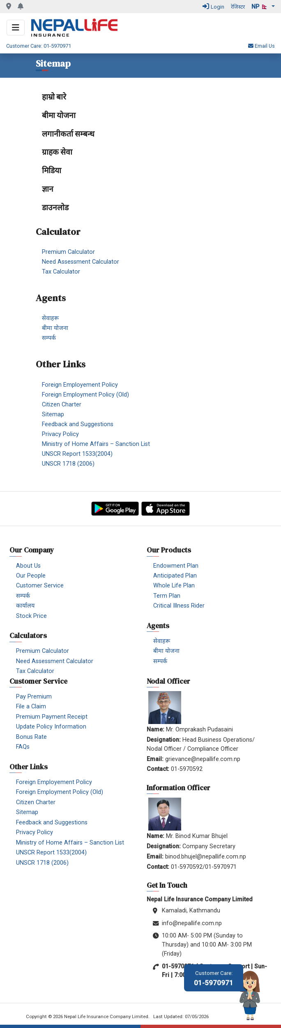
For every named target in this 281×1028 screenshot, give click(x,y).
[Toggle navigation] (16, 27)
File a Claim (31, 706)
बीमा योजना (59, 115)
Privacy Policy (60, 433)
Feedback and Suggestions (77, 423)
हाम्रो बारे (54, 96)
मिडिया (51, 170)
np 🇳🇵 (260, 6)
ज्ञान (47, 188)
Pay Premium (34, 696)
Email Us (261, 46)
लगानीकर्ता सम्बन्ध (68, 133)
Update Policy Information (51, 726)
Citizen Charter (61, 404)
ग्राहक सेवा (57, 151)
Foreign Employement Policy (80, 384)
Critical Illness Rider (179, 605)
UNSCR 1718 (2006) (68, 463)
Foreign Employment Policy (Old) (85, 394)
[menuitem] (143, 97)
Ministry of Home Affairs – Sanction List (96, 443)
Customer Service (40, 585)
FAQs (23, 746)
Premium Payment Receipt (52, 716)
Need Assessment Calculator (80, 261)
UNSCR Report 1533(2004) (77, 453)
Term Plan (166, 595)
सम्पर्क (49, 337)
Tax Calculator (61, 271)
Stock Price (31, 616)
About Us (28, 565)
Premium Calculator (68, 251)
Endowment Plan (175, 565)
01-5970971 (213, 978)
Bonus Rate (31, 736)
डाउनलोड (55, 207)
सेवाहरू (50, 318)
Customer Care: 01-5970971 (38, 46)
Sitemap (53, 414)
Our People (31, 575)
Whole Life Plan (174, 585)
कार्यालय (25, 605)
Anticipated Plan (175, 575)
